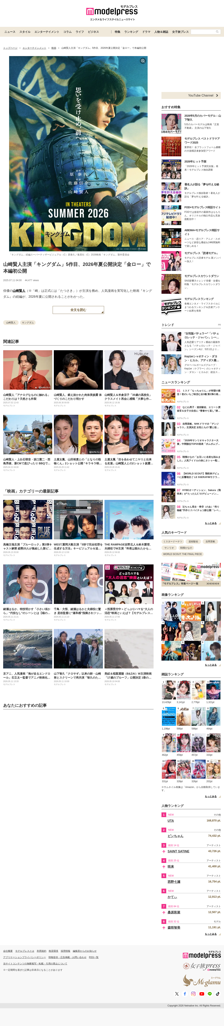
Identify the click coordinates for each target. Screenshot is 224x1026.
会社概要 (8, 951)
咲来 (171, 866)
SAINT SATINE (178, 851)
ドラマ (146, 31)
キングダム (28, 322)
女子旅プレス (180, 31)
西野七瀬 (174, 881)
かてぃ (172, 897)
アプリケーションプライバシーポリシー (24, 957)
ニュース (9, 31)
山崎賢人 (19, 290)
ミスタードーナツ (172, 541)
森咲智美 (174, 927)
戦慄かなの (186, 547)
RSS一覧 (94, 957)
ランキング (131, 31)
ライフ (80, 31)
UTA (171, 820)
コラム (67, 31)
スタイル (24, 31)
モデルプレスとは (24, 951)
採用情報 (65, 951)
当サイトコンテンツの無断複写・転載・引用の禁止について (35, 963)
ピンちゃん (175, 836)
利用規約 (41, 951)
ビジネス (93, 31)
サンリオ (169, 547)
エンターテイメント (46, 31)
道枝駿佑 (193, 541)
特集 (117, 31)
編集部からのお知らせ (85, 951)
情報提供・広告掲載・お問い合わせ (67, 957)
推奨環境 (53, 951)
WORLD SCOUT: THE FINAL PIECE (182, 554)
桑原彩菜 (174, 912)
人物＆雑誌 (161, 31)
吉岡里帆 (210, 541)
